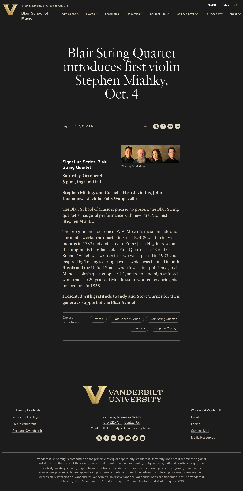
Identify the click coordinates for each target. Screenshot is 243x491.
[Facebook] (163, 126)
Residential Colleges (26, 417)
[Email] (170, 126)
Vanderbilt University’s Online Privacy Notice (121, 428)
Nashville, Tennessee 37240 (121, 417)
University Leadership (27, 410)
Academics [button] (133, 14)
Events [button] (90, 14)
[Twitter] (156, 126)
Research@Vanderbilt (27, 431)
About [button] (233, 14)
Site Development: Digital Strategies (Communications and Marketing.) (124, 481)
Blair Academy (213, 14)
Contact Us (132, 423)
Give (226, 5)
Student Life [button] (158, 14)
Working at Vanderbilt (206, 410)
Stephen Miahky (165, 328)
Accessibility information (56, 477)
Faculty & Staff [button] (185, 14)
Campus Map (200, 431)
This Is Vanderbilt (24, 424)
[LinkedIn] (177, 126)
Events (98, 319)
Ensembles (112, 14)
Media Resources (203, 437)
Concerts (138, 328)
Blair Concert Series (126, 319)
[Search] (236, 4)
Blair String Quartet (163, 319)
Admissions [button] (69, 14)
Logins (195, 424)
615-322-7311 (112, 423)
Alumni (212, 5)
